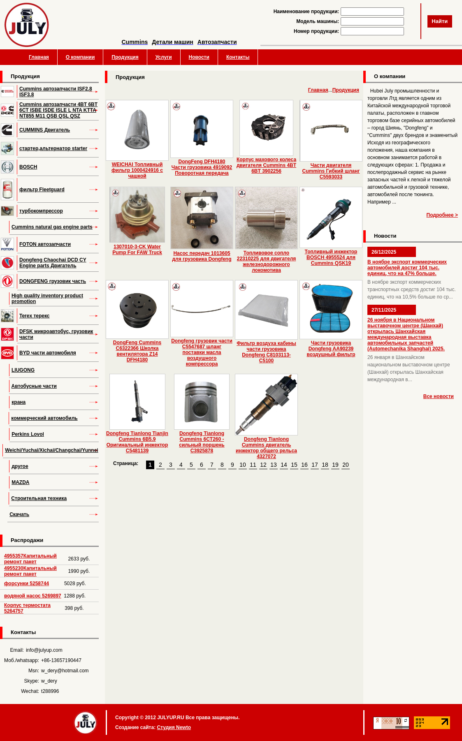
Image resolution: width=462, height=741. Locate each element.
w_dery (49, 681)
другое (20, 466)
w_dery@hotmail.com (65, 671)
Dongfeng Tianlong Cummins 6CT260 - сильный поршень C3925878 (201, 442)
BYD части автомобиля (47, 353)
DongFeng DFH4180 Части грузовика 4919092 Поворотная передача (202, 167)
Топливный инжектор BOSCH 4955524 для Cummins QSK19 (331, 257)
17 (314, 464)
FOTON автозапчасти (45, 244)
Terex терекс (34, 316)
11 (253, 464)
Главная (39, 57)
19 (335, 464)
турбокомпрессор (41, 211)
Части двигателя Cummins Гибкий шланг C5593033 (331, 171)
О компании (80, 57)
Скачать (19, 514)
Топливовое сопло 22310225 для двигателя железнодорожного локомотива (266, 261)
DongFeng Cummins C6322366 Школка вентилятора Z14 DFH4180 (137, 351)
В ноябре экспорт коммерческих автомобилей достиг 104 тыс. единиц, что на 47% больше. (407, 267)
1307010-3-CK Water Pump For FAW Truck (137, 249)
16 (304, 464)
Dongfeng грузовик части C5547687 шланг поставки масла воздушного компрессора (201, 352)
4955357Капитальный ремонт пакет (30, 559)
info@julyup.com (44, 650)
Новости (199, 57)
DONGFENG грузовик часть (52, 281)
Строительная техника (39, 498)
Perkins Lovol (28, 434)
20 (345, 464)
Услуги (164, 57)
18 (325, 464)
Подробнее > (442, 215)
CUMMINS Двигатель (44, 130)
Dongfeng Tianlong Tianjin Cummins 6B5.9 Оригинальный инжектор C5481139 (137, 442)
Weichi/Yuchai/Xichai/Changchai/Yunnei (51, 450)
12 (263, 464)
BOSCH (28, 167)
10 (242, 464)
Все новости (438, 396)
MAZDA (20, 482)
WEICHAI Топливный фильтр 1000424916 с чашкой (137, 170)
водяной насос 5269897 (32, 596)
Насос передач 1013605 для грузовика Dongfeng (201, 256)
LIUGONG (23, 370)
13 (273, 464)
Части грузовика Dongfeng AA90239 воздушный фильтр (330, 348)
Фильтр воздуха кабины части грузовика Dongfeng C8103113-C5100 (266, 352)
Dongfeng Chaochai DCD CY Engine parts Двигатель (52, 263)
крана (19, 402)
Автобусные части (34, 386)
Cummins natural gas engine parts (52, 227)
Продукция (124, 57)
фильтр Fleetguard (42, 189)
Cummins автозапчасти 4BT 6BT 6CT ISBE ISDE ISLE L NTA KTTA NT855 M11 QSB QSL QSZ (58, 110)
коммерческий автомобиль (44, 418)
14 (284, 464)
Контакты (238, 57)
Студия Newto (174, 727)
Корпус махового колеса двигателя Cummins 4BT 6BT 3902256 (266, 165)
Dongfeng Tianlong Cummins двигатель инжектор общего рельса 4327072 (266, 447)
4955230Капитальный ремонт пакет (30, 571)
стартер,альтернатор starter (53, 148)
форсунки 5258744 (26, 583)
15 (294, 464)
